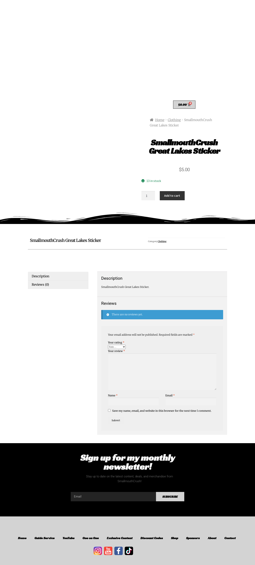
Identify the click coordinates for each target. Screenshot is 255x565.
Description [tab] (40, 276)
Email (170, 395)
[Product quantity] (148, 195)
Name (113, 395)
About (212, 538)
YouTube (69, 538)
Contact (230, 538)
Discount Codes (151, 538)
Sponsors (193, 538)
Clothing (174, 120)
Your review (116, 351)
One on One (90, 538)
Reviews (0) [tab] (40, 284)
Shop (174, 538)
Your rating (116, 342)
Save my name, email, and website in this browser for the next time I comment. (161, 411)
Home (159, 120)
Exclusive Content (119, 538)
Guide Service (44, 538)
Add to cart (172, 195)
